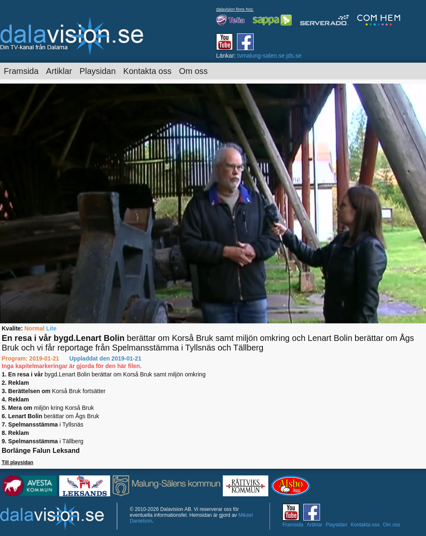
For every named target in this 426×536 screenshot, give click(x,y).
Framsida (21, 71)
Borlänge (16, 450)
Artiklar (59, 71)
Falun (41, 450)
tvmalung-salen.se (261, 55)
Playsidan (98, 71)
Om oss (193, 71)
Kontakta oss (147, 71)
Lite (51, 328)
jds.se (294, 55)
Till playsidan (17, 462)
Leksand (66, 450)
